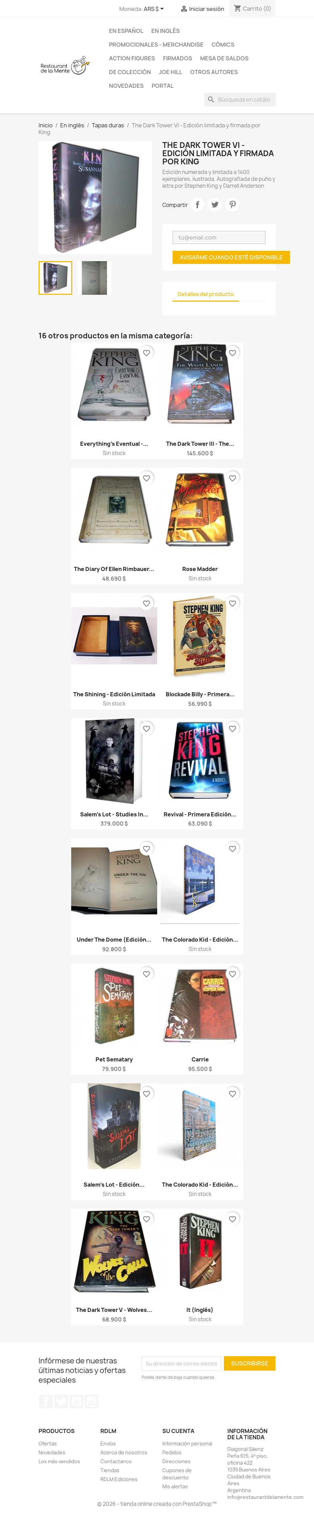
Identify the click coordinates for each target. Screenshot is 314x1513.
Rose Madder (200, 569)
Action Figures (132, 58)
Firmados (177, 58)
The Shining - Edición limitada (114, 694)
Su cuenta (178, 1431)
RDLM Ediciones (119, 1479)
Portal (163, 86)
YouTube (76, 1401)
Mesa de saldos (224, 58)
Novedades (126, 86)
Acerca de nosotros (123, 1452)
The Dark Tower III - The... (200, 443)
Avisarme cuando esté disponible (231, 257)
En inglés (165, 31)
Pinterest (232, 204)
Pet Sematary (114, 1059)
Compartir (197, 204)
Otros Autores (214, 72)
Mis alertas (175, 1486)
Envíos (108, 1443)
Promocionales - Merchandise (156, 44)
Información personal (187, 1443)
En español (126, 31)
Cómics (223, 44)
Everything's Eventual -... (114, 443)
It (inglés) (200, 1310)
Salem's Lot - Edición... (114, 1184)
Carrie (200, 1059)
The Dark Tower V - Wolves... (114, 1310)
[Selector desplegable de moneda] (155, 9)
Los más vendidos (59, 1461)
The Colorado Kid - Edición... (200, 939)
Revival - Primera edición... (200, 814)
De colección (130, 72)
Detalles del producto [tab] (206, 294)
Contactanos (116, 1461)
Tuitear (215, 204)
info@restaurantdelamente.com (265, 1497)
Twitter (61, 1401)
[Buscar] (240, 99)
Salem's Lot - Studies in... (114, 814)
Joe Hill (170, 72)
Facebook (46, 1401)
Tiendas (109, 1470)
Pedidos (172, 1452)
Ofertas (48, 1443)
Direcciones (176, 1461)
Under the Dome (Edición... (114, 939)
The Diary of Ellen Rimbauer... (114, 569)
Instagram (91, 1401)
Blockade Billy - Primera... (200, 694)
